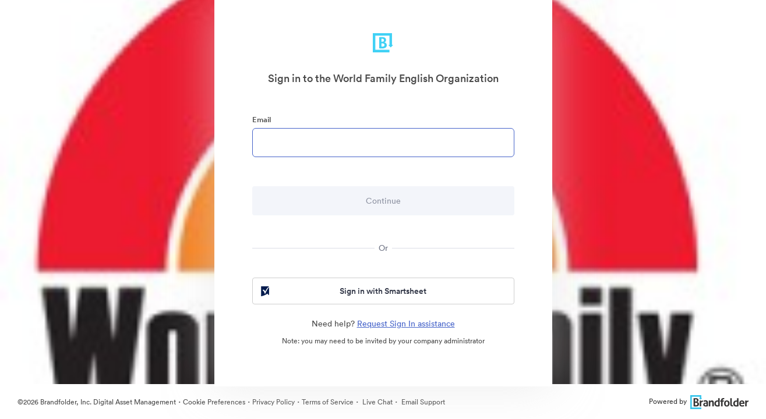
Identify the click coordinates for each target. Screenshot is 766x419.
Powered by (699, 401)
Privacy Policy (273, 402)
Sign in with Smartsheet (343, 291)
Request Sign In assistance (406, 323)
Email (261, 120)
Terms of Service (328, 402)
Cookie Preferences (214, 402)
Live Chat (377, 402)
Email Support (422, 402)
